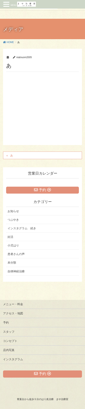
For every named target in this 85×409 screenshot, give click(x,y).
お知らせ (13, 211)
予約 (6, 322)
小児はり (13, 245)
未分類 (12, 262)
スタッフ (8, 331)
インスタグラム (13, 359)
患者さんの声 (16, 254)
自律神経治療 (16, 271)
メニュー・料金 (13, 304)
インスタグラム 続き (22, 228)
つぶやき (13, 219)
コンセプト (10, 340)
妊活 (10, 236)
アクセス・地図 (13, 313)
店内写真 (8, 350)
